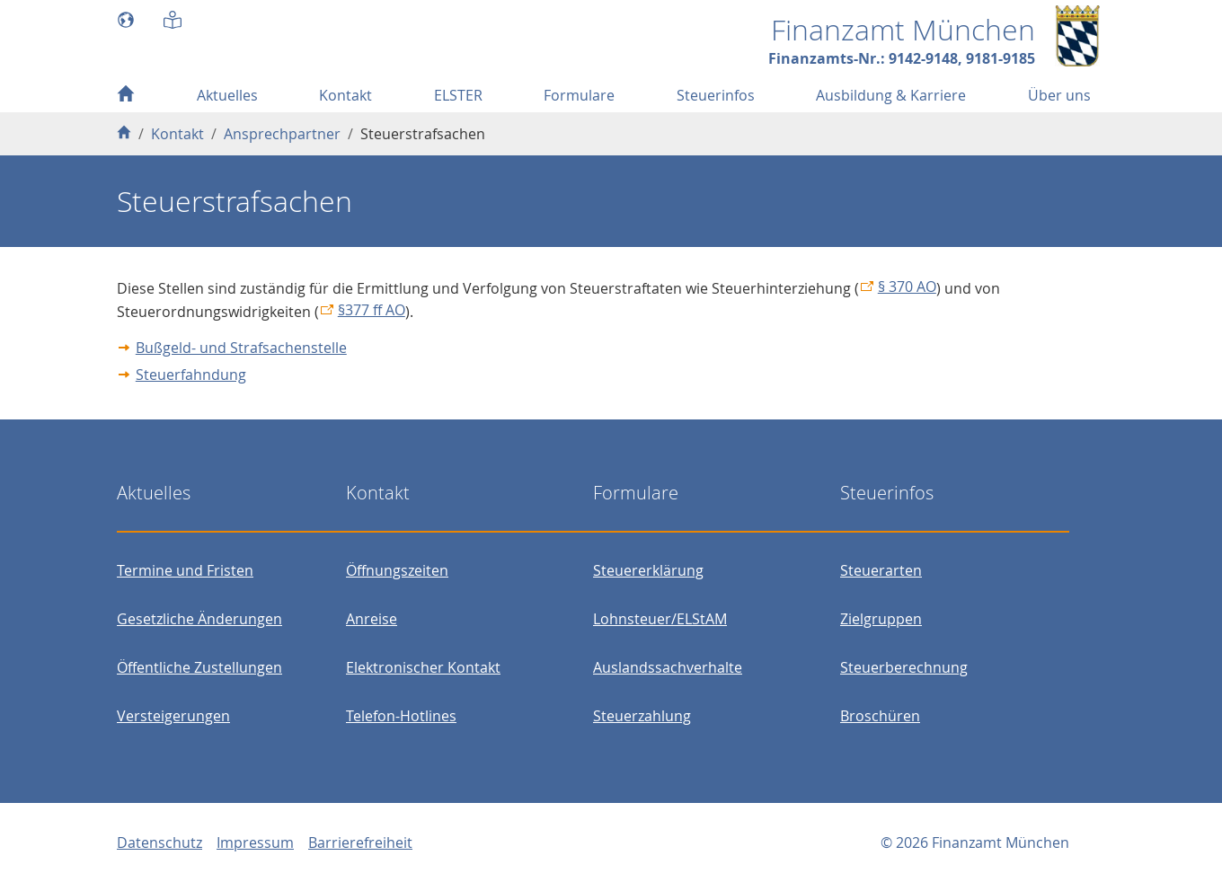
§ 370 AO (907, 286)
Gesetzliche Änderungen (199, 619)
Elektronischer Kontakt (423, 667)
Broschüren (880, 716)
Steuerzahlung (642, 716)
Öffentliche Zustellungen (199, 667)
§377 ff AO (371, 310)
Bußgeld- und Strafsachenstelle (241, 347)
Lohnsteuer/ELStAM (660, 619)
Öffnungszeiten (397, 570)
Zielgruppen (881, 619)
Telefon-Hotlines (401, 716)
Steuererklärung (648, 570)
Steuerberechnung (904, 667)
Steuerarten (881, 570)
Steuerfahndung (191, 374)
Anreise (371, 619)
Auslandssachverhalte (667, 667)
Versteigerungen (173, 716)
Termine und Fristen (185, 570)
